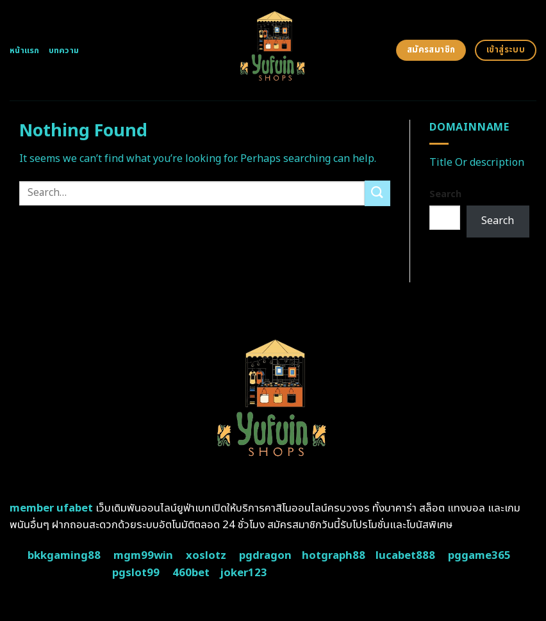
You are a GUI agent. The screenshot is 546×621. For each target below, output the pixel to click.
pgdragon (265, 555)
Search (445, 194)
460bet (191, 573)
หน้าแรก (25, 50)
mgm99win (143, 555)
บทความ (64, 50)
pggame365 (479, 555)
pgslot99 (136, 573)
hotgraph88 (333, 555)
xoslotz (206, 555)
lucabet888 (405, 555)
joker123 (243, 573)
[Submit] (377, 193)
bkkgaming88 (64, 555)
